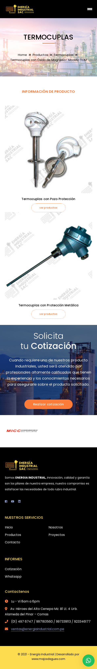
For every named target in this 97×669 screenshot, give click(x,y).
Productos (40, 55)
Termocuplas (63, 55)
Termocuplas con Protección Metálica (49, 305)
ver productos (48, 207)
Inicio (9, 527)
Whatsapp (13, 576)
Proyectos (56, 534)
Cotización (13, 569)
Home (22, 55)
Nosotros (55, 527)
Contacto (12, 542)
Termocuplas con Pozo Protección (48, 199)
